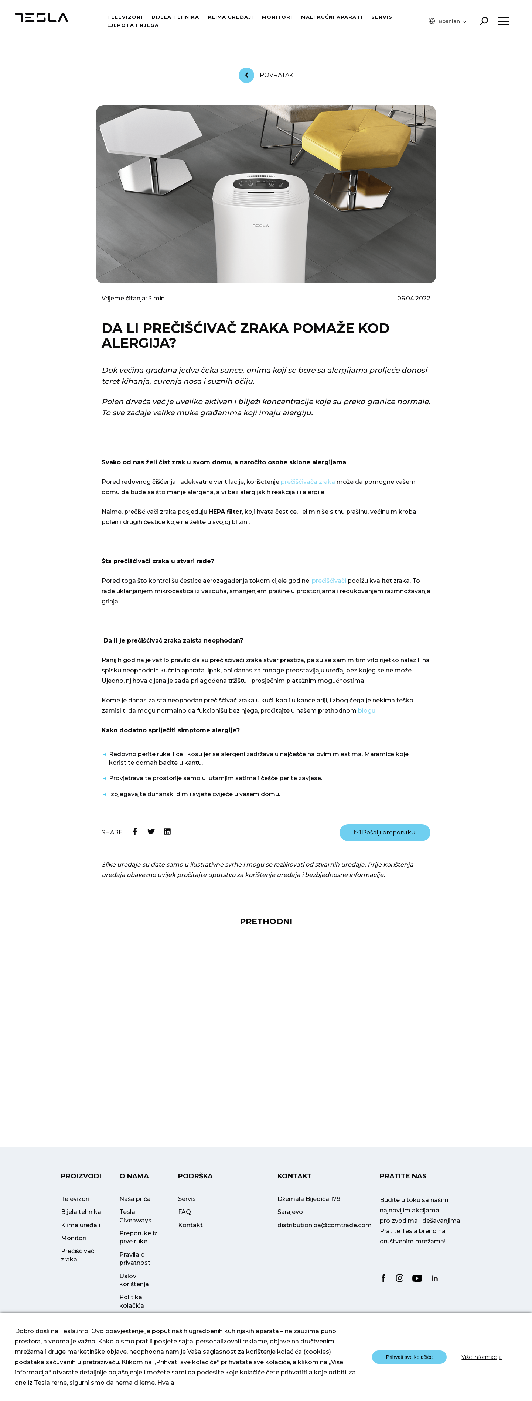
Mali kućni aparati (331, 17)
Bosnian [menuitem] (449, 21)
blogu (366, 710)
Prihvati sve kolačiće (409, 1357)
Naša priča (135, 1209)
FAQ (184, 1222)
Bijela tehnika (175, 17)
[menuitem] (452, 21)
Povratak (266, 75)
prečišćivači (329, 580)
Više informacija (481, 1357)
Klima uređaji (230, 17)
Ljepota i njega (133, 25)
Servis (381, 17)
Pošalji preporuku (385, 832)
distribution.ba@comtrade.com (324, 1235)
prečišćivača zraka (308, 481)
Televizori (125, 17)
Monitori (277, 17)
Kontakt (190, 1235)
